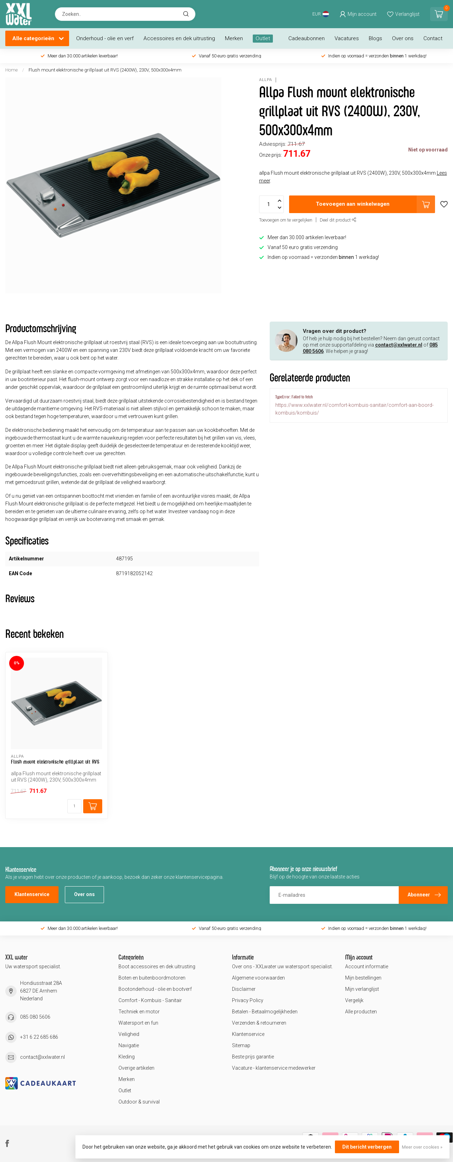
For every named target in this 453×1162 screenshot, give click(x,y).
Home (11, 70)
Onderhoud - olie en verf (105, 38)
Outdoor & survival (139, 1102)
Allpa (265, 80)
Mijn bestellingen (363, 978)
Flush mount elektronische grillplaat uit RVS (55, 761)
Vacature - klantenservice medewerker (274, 1068)
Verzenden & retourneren (259, 1023)
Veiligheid (128, 1034)
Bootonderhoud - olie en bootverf (155, 989)
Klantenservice (31, 894)
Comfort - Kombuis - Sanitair (150, 1000)
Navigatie (128, 1045)
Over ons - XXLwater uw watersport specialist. (282, 966)
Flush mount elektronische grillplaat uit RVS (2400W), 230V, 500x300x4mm (105, 70)
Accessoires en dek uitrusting (179, 38)
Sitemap (241, 1045)
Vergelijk (354, 1000)
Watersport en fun (138, 1023)
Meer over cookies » (422, 1147)
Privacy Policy (247, 1000)
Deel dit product (338, 220)
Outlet (263, 38)
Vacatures (347, 38)
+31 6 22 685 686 (39, 1037)
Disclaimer (244, 989)
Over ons (403, 38)
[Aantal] (74, 806)
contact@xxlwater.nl (398, 345)
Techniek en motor (139, 1011)
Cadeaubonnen (306, 38)
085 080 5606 (35, 1017)
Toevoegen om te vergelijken (285, 220)
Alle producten (361, 1011)
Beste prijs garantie (253, 1057)
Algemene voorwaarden (258, 978)
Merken (234, 38)
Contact (432, 38)
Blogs (375, 38)
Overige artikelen (136, 1068)
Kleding (126, 1057)
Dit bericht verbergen (367, 1147)
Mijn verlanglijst (362, 989)
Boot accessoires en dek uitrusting (156, 966)
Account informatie (366, 966)
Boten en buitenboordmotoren (151, 978)
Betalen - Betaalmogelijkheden (265, 1011)
